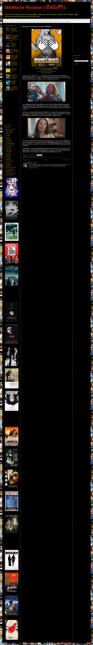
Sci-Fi (42, 21)
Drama (78, 19)
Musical (27, 21)
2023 (30, 156)
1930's (5, 19)
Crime (66, 19)
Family (82, 19)
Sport (55, 21)
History (5, 21)
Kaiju (14, 21)
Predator (7, 159)
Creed (7, 134)
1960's (14, 19)
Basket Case (8, 130)
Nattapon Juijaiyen (33, 162)
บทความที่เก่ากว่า (66, 159)
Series (47, 21)
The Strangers (9, 169)
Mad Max (8, 156)
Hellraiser (8, 151)
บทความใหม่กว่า (26, 159)
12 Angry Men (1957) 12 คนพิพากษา (14, 69)
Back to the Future (10, 129)
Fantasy (87, 19)
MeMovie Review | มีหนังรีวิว (35, 7)
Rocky (7, 162)
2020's (40, 19)
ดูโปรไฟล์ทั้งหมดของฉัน (33, 167)
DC (6, 137)
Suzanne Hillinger (40, 156)
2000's (32, 19)
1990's (27, 19)
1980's (23, 19)
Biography (56, 19)
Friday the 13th (9, 145)
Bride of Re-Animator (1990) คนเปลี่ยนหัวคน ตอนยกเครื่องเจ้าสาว (14, 64)
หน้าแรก (46, 159)
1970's (18, 19)
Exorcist (7, 140)
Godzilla (7, 146)
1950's (9, 19)
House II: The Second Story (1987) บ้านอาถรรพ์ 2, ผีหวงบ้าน (14, 30)
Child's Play (8, 132)
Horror (10, 21)
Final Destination (9, 143)
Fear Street (8, 142)
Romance (38, 21)
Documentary (72, 19)
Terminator (8, 165)
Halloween (8, 149)
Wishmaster (8, 175)
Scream (7, 164)
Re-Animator (8, 161)
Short (51, 21)
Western (67, 21)
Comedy (61, 19)
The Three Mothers (10, 173)
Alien (7, 127)
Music (23, 21)
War (63, 21)
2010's (36, 19)
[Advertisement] (46, 178)
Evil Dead (8, 138)
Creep (7, 135)
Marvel (7, 157)
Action (45, 19)
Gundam (7, 148)
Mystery (32, 21)
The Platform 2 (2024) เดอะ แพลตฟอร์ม (14, 82)
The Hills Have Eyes (10, 167)
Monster (18, 21)
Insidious (8, 154)
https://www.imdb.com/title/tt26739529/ (46, 71)
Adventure (50, 19)
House (7, 153)
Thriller (59, 21)
